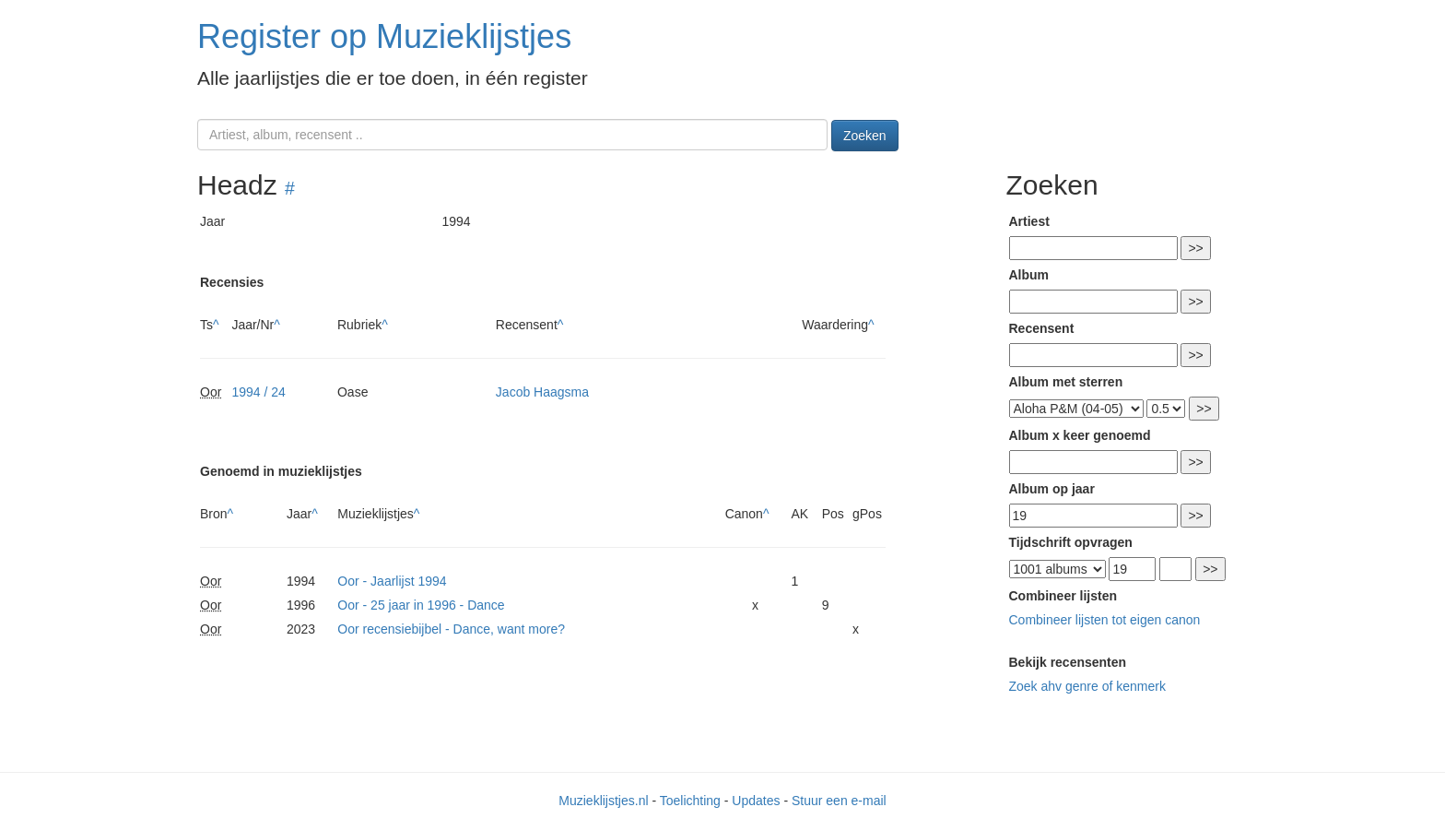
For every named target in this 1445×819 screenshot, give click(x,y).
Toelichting (690, 800)
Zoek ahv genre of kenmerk (1087, 686)
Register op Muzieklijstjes (384, 36)
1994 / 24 (258, 392)
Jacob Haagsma (542, 392)
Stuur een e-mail (839, 800)
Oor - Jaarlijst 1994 (391, 581)
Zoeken (865, 135)
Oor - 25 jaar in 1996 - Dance (420, 605)
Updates (756, 800)
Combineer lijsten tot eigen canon (1105, 619)
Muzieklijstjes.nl (603, 800)
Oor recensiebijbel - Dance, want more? (451, 629)
